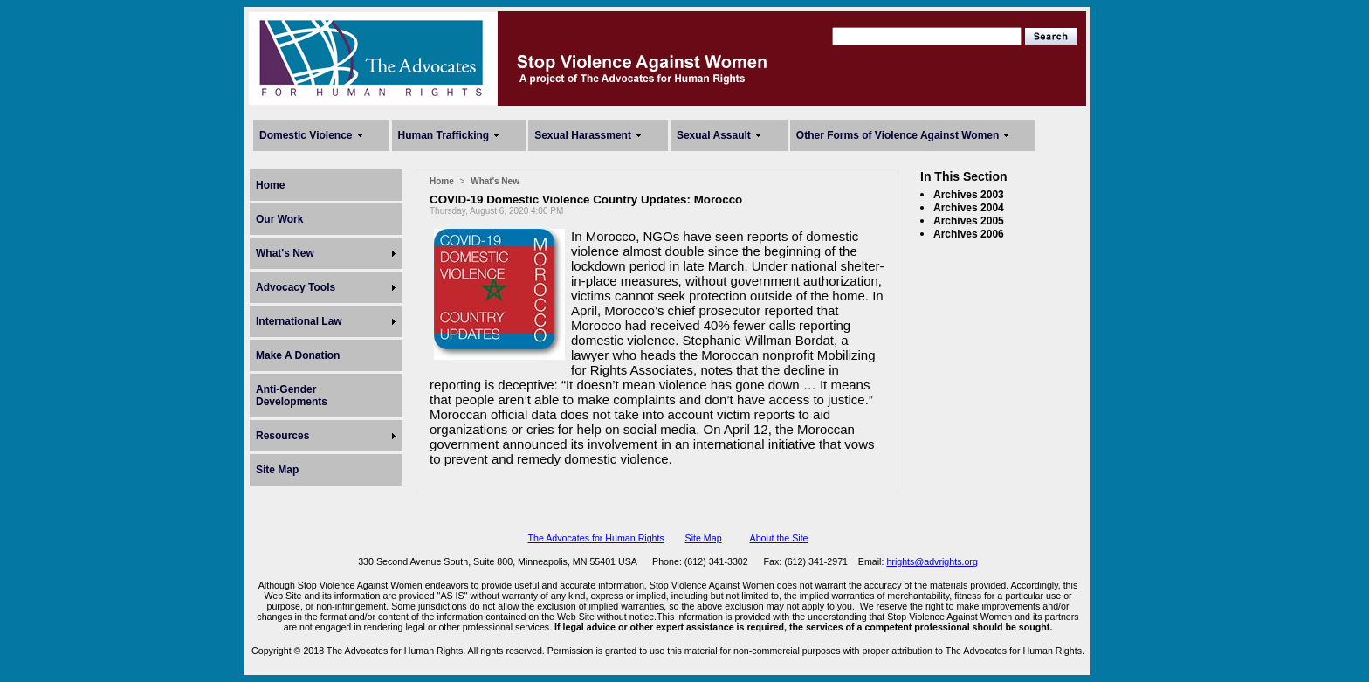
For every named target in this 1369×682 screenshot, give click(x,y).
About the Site (779, 538)
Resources (282, 436)
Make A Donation (298, 355)
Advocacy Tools (295, 287)
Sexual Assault (714, 135)
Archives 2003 (968, 195)
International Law (299, 321)
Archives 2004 (968, 208)
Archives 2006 (968, 234)
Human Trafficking (444, 135)
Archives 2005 (968, 221)
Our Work (279, 219)
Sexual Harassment (582, 135)
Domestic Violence (306, 135)
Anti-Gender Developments (291, 395)
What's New (285, 253)
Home (270, 185)
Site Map (277, 470)
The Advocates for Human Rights (595, 538)
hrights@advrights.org (931, 561)
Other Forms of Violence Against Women (897, 135)
